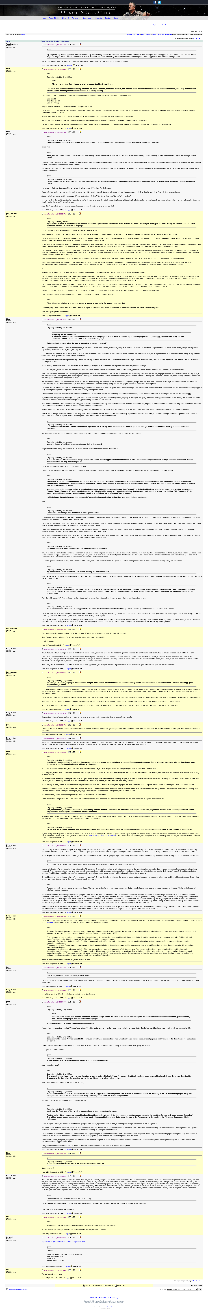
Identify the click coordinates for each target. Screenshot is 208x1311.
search (159, 25)
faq (163, 25)
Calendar (98, 18)
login (154, 25)
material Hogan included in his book (102, 836)
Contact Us (93, 1298)
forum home (168, 25)
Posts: (45, 65)
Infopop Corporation (108, 1307)
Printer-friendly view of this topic (17, 1289)
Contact (108, 18)
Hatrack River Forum (133, 34)
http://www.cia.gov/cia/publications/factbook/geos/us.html (63, 1242)
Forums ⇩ (76, 18)
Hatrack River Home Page (109, 1298)
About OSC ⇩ (54, 18)
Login (23, 34)
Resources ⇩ (88, 18)
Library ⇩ (65, 18)
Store (116, 18)
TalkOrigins (50, 922)
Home (44, 18)
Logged (69, 65)
